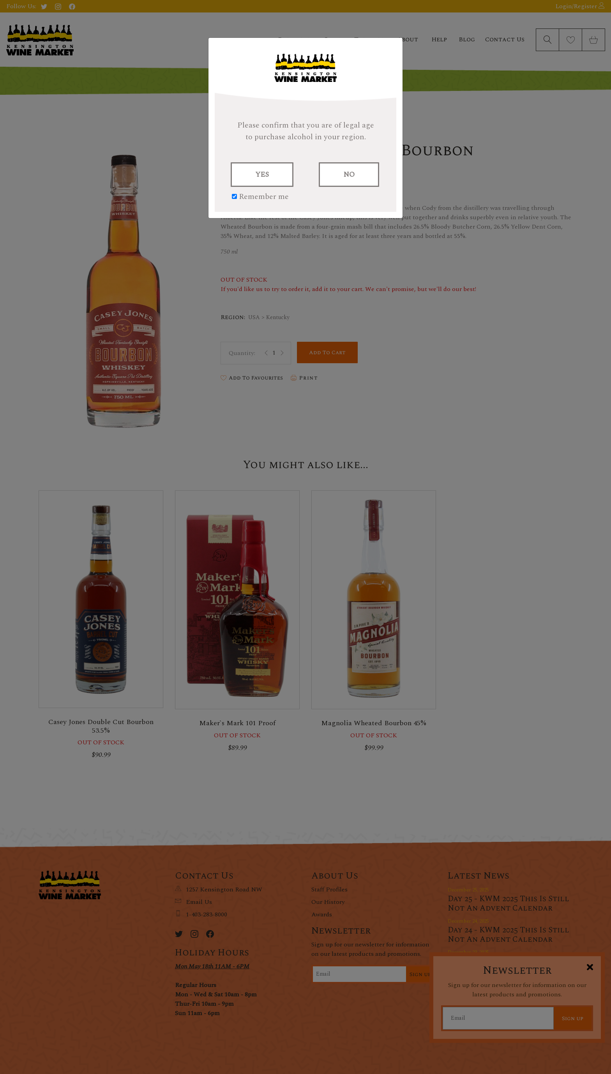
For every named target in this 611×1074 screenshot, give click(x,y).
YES (262, 174)
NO (349, 174)
